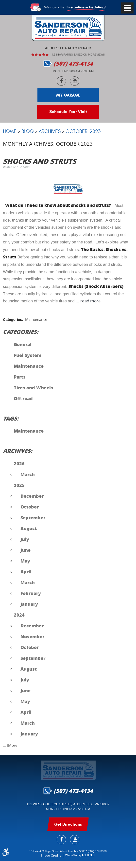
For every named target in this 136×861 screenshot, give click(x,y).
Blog (27, 131)
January (29, 604)
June (25, 550)
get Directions (68, 824)
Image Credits (51, 855)
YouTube (74, 81)
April (26, 571)
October (29, 507)
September (32, 517)
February (30, 593)
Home (10, 131)
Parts (20, 377)
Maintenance (36, 319)
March (27, 474)
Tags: (11, 418)
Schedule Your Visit (68, 111)
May (25, 561)
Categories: (20, 332)
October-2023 (83, 131)
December (32, 496)
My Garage (68, 95)
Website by (80, 855)
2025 (19, 485)
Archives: (17, 451)
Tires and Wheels (33, 387)
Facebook (61, 81)
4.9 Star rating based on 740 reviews (78, 54)
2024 (19, 615)
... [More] (10, 745)
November (32, 636)
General (23, 344)
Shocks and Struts (39, 161)
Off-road (23, 398)
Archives (50, 131)
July (24, 539)
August (28, 528)
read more (90, 301)
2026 (19, 463)
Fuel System (27, 355)
